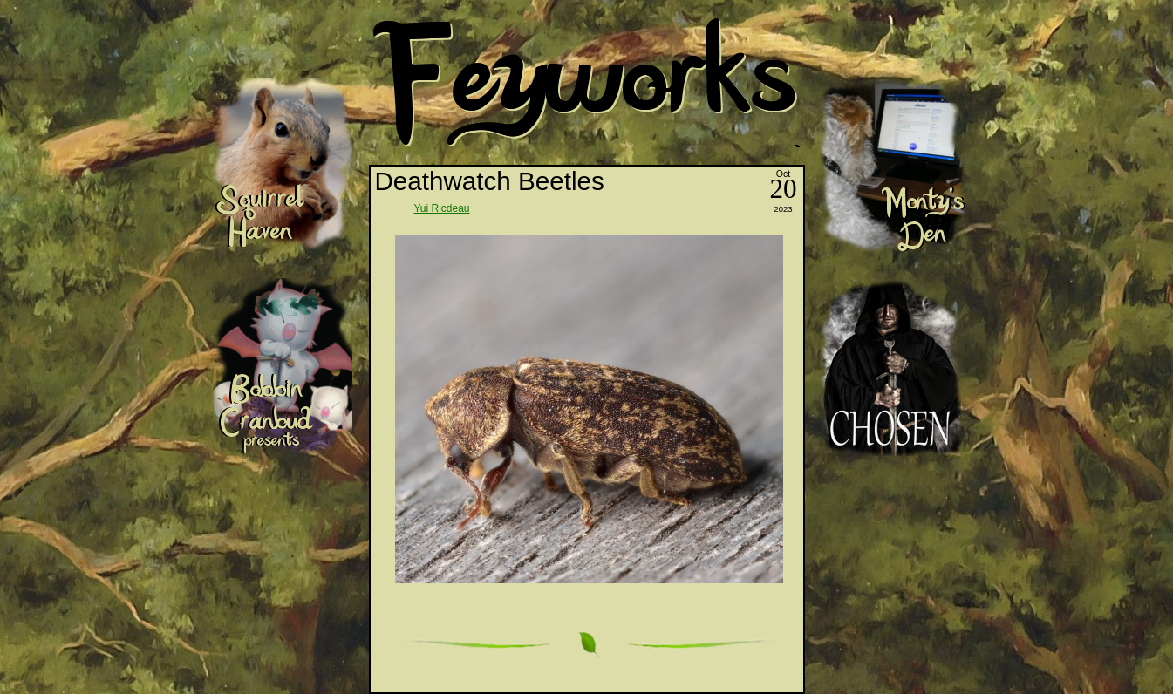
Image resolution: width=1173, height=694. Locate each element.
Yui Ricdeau (442, 208)
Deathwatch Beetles (489, 181)
